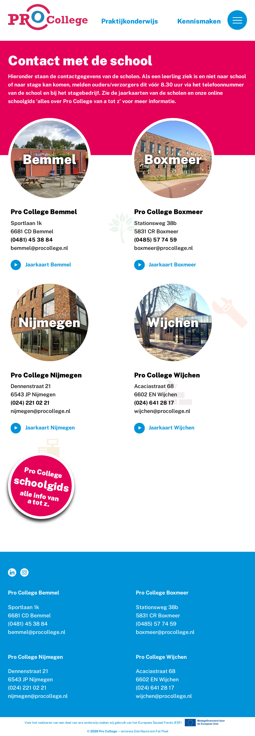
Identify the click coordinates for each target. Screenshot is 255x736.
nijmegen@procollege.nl (40, 411)
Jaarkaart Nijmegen (50, 428)
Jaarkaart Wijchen (171, 428)
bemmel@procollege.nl (39, 248)
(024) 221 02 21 (27, 688)
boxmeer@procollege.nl (163, 248)
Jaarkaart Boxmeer (172, 264)
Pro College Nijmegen (46, 375)
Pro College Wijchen (167, 375)
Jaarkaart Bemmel (48, 264)
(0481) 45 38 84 (27, 624)
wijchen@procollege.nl (162, 411)
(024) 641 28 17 (155, 688)
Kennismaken (199, 21)
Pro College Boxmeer (168, 212)
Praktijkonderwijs (129, 21)
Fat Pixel (162, 731)
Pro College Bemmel (44, 212)
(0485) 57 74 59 (156, 624)
